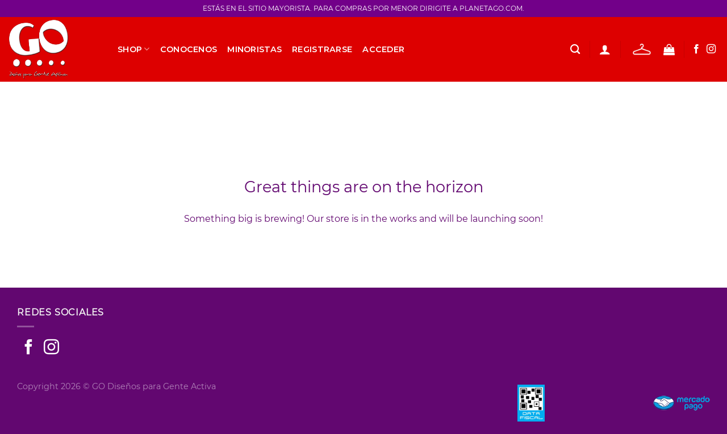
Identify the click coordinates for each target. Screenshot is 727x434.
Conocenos (189, 49)
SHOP (134, 49)
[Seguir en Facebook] (696, 49)
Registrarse (322, 49)
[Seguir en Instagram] (711, 49)
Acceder (383, 49)
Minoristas (254, 49)
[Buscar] (575, 49)
